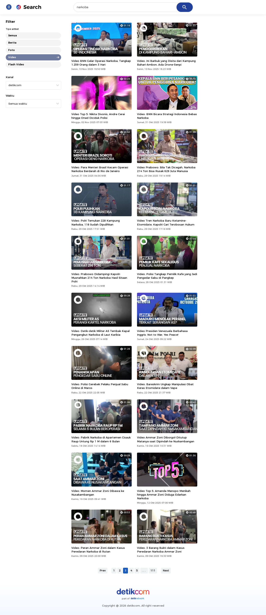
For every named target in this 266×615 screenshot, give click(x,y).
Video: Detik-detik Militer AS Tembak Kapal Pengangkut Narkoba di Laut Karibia (100, 332)
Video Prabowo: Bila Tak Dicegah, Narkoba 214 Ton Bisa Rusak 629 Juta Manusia (166, 169)
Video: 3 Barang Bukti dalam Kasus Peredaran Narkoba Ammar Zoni (161, 549)
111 (152, 570)
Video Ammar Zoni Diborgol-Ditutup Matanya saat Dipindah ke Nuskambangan (165, 439)
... (144, 570)
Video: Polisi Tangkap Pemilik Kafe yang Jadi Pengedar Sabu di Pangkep (167, 275)
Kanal (9, 77)
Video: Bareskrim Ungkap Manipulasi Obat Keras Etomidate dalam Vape (165, 386)
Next (166, 570)
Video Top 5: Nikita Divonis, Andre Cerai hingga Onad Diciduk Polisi (98, 115)
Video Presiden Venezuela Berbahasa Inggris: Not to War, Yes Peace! (162, 332)
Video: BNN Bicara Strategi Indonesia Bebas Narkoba (167, 115)
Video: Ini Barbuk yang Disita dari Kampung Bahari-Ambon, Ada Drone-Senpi (166, 62)
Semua (12, 35)
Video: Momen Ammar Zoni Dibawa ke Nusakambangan (97, 492)
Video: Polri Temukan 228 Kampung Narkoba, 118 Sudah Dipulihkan (95, 222)
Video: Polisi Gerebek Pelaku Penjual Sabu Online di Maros (99, 386)
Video (12, 57)
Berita (12, 42)
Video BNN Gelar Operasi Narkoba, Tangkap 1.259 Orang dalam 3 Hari (101, 62)
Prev (103, 570)
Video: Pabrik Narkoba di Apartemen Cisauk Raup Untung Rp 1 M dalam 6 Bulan (101, 439)
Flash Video (16, 64)
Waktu (10, 95)
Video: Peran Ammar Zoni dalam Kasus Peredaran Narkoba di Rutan (98, 549)
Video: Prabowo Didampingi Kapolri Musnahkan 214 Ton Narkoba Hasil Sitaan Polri (99, 277)
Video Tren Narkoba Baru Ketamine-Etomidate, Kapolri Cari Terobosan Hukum (165, 222)
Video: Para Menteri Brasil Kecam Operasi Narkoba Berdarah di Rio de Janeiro (99, 169)
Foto (11, 50)
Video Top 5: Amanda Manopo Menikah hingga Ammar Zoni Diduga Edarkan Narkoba (163, 494)
